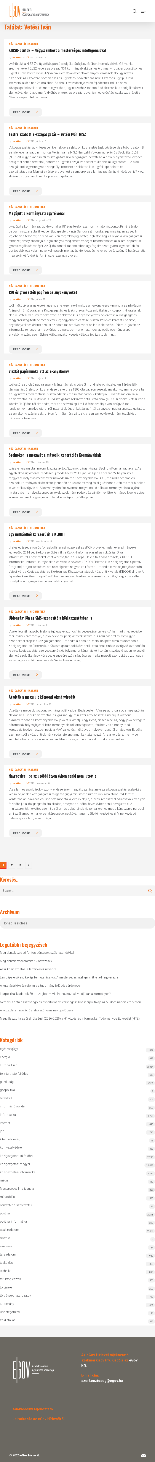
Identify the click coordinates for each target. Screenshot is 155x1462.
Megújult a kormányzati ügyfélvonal (37, 213)
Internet (5, 1123)
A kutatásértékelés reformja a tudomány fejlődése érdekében (40, 985)
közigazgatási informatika (27, 207)
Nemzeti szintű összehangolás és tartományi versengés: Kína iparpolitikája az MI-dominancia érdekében (70, 1002)
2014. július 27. (36, 299)
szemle (5, 1238)
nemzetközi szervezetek (16, 1205)
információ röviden (13, 1106)
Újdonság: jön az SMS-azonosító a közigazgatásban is (50, 618)
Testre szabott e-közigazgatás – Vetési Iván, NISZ (47, 134)
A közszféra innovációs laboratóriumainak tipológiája (36, 1010)
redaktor (16, 57)
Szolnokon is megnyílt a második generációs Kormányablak (55, 455)
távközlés (6, 1262)
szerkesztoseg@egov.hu (102, 1381)
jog (2, 1131)
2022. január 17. (37, 57)
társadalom (8, 1254)
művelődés (7, 1196)
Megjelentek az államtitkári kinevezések (26, 961)
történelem (7, 1287)
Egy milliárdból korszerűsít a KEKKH (36, 534)
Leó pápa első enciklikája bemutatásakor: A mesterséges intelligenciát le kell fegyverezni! (59, 977)
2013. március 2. (37, 625)
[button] (143, 11)
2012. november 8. (38, 783)
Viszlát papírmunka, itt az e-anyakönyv (39, 371)
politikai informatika (13, 1221)
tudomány (7, 1303)
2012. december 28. (39, 704)
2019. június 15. (37, 141)
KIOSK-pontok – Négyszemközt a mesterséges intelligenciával (57, 50)
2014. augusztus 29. (39, 220)
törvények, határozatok (15, 1295)
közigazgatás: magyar (23, 44)
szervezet (6, 1246)
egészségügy (9, 1049)
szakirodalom (9, 1229)
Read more (21, 112)
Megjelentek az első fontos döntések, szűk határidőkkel (37, 952)
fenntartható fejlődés (14, 1073)
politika (5, 1213)
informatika (8, 1114)
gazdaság (7, 1082)
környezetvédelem (12, 1147)
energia (5, 1057)
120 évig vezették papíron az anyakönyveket (43, 292)
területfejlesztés (10, 1279)
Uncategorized (10, 1312)
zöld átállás (8, 1320)
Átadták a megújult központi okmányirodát (42, 697)
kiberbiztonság (10, 1139)
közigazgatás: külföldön (16, 1156)
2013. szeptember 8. (39, 541)
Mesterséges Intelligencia (77, 1189)
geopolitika (7, 1090)
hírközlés (6, 1098)
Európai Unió (9, 1065)
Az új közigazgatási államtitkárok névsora (28, 969)
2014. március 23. (38, 462)
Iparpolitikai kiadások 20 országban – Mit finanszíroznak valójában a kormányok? (55, 993)
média (4, 1180)
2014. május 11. (37, 378)
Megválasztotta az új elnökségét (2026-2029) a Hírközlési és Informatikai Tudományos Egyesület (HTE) (70, 1018)
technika (5, 1271)
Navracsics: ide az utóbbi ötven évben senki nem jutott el (53, 776)
